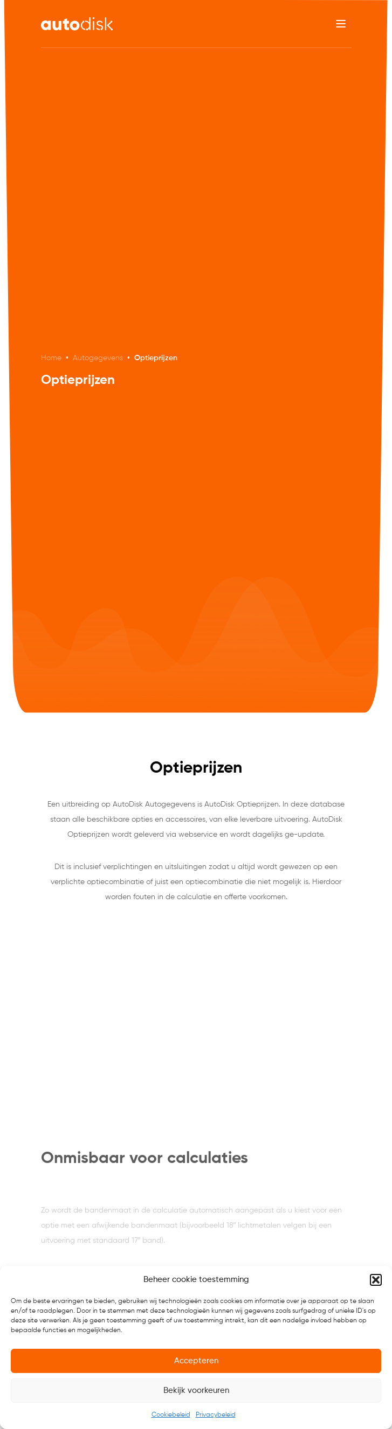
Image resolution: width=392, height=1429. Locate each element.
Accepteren (196, 1361)
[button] (375, 1279)
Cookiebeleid (171, 1415)
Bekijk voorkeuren (196, 1390)
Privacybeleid (216, 1415)
